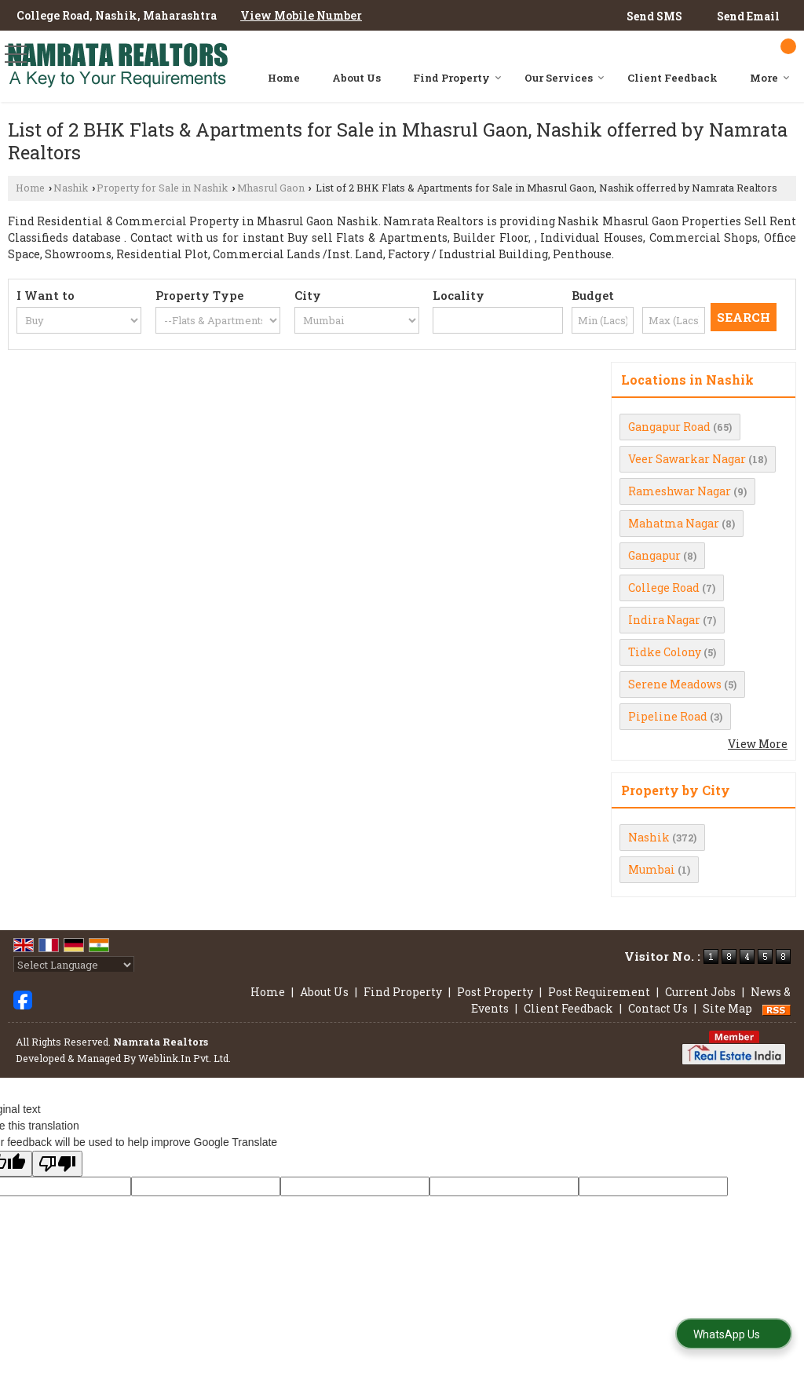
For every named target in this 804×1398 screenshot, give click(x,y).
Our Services (564, 78)
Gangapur (654, 555)
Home (284, 78)
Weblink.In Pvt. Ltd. (184, 1058)
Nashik (70, 187)
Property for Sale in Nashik (162, 187)
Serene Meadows (675, 684)
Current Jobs (700, 991)
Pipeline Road (667, 716)
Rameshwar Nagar (679, 491)
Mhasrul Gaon (271, 187)
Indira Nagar (664, 619)
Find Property (457, 78)
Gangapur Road (669, 426)
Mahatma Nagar (673, 523)
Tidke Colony (664, 651)
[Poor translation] (57, 1164)
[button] (301, 15)
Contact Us (658, 1008)
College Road (664, 587)
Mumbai (651, 869)
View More (758, 743)
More (770, 78)
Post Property (495, 991)
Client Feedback (672, 78)
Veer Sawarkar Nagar (687, 458)
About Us (356, 78)
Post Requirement (599, 991)
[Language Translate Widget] (73, 964)
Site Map (727, 1008)
